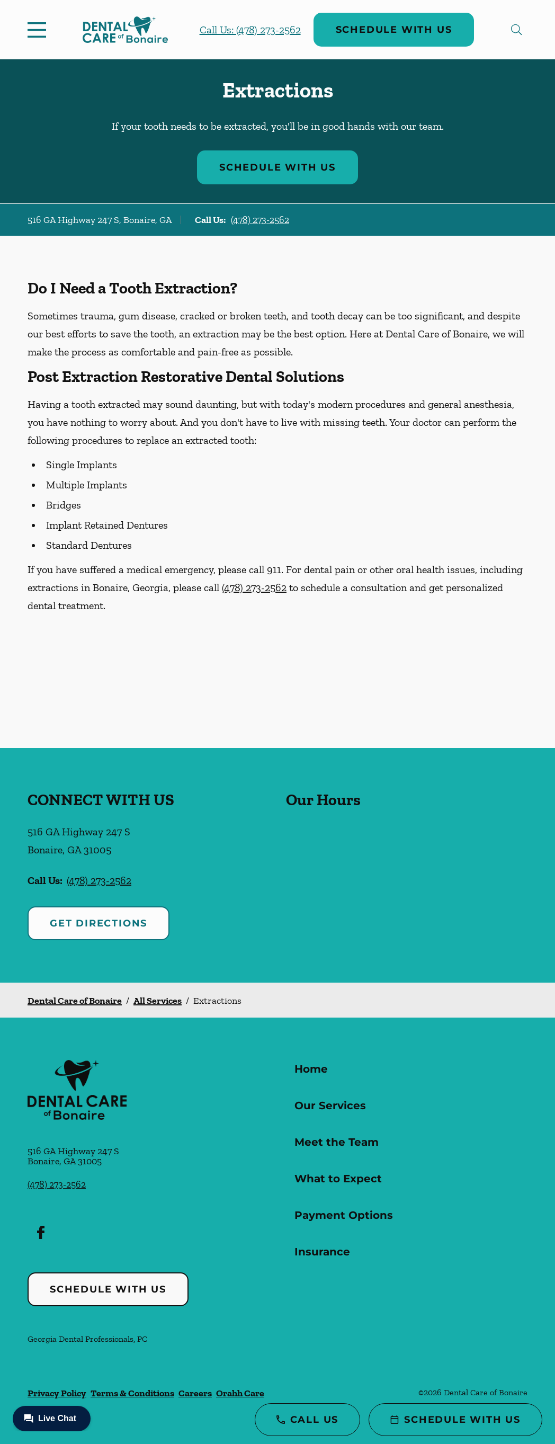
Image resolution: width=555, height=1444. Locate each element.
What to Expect (338, 1178)
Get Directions (98, 923)
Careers (195, 1393)
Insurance (322, 1251)
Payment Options (343, 1215)
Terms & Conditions (132, 1393)
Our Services (330, 1105)
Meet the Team (336, 1142)
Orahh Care (240, 1393)
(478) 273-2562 (260, 220)
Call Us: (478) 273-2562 (250, 29)
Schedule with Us (394, 29)
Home (311, 1069)
